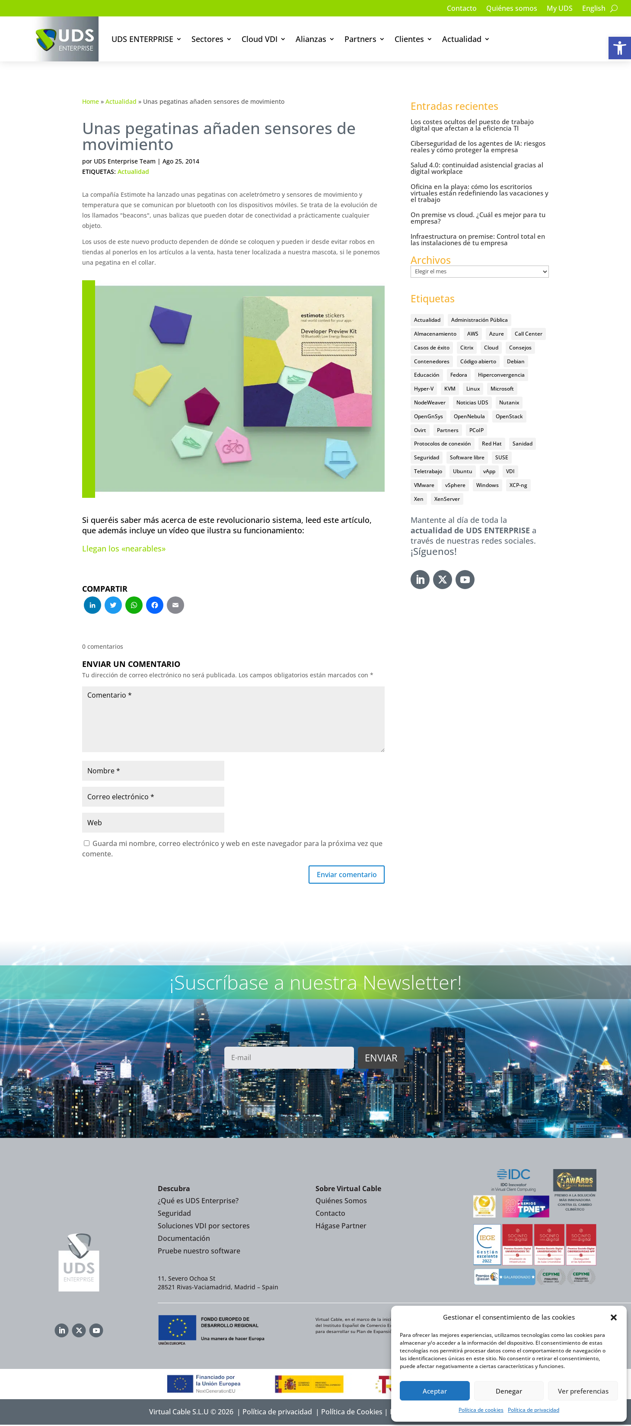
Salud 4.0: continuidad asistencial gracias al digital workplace (477, 168)
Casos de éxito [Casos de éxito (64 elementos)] (431, 347)
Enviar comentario (342, 875)
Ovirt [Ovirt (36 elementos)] (420, 430)
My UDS (560, 9)
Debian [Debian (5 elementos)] (516, 361)
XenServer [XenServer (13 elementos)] (447, 499)
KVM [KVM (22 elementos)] (450, 388)
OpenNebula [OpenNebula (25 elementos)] (469, 416)
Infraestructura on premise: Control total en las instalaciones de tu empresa (478, 239)
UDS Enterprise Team (125, 161)
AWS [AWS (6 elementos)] (472, 333)
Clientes (409, 39)
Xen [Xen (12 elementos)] (419, 499)
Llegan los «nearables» (124, 548)
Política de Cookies (351, 1413)
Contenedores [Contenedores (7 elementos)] (431, 361)
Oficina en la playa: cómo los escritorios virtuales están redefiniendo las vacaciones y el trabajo (479, 193)
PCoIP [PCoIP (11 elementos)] (476, 430)
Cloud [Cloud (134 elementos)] (491, 347)
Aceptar (435, 1391)
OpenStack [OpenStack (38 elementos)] (509, 416)
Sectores (207, 39)
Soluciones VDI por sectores (204, 1227)
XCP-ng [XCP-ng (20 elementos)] (518, 485)
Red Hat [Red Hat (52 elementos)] (492, 443)
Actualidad (461, 39)
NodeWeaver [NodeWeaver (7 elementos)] (430, 402)
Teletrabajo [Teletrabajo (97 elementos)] (428, 471)
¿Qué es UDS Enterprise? (198, 1202)
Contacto (462, 9)
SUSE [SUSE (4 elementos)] (501, 457)
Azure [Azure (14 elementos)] (496, 333)
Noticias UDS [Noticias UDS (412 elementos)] (472, 402)
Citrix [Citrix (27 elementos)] (466, 347)
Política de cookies (481, 1409)
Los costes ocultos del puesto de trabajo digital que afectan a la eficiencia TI (472, 124)
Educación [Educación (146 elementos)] (427, 374)
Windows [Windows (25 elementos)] (487, 485)
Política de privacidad (533, 1409)
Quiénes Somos (341, 1202)
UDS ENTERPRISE (142, 39)
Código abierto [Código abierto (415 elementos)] (478, 361)
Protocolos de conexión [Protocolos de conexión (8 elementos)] (442, 443)
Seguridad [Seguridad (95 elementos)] (426, 457)
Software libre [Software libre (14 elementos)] (467, 457)
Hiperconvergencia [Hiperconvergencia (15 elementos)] (501, 374)
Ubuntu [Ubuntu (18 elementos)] (462, 471)
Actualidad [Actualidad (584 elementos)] (427, 320)
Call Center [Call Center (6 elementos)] (528, 333)
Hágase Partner (341, 1227)
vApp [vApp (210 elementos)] (489, 471)
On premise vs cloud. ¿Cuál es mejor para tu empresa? (478, 217)
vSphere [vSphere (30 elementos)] (455, 485)
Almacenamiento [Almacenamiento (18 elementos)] (435, 333)
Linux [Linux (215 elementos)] (473, 388)
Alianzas (311, 39)
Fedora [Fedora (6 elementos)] (458, 374)
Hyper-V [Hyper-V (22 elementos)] (423, 388)
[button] (620, 48)
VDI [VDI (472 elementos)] (510, 471)
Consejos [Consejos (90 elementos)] (520, 347)
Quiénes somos (511, 9)
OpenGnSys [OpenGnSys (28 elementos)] (428, 416)
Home (90, 101)
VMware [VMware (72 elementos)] (424, 485)
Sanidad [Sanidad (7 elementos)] (522, 443)
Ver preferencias (583, 1391)
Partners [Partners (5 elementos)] (448, 430)
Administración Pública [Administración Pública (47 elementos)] (479, 320)
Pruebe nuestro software (199, 1252)
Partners (360, 39)
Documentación (184, 1239)
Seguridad (174, 1215)
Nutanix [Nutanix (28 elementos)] (509, 402)
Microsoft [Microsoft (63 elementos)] (502, 388)
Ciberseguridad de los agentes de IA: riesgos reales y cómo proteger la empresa (478, 146)
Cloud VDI (259, 39)
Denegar (509, 1391)
